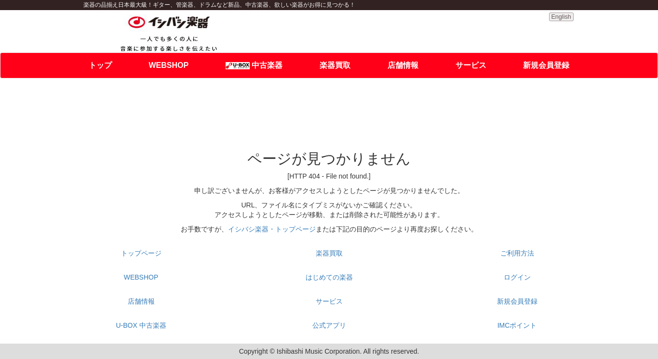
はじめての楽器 (329, 277)
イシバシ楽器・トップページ (272, 229)
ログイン (517, 277)
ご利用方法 (517, 253)
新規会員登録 (546, 65)
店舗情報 (403, 65)
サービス (471, 65)
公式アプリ (329, 325)
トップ (100, 65)
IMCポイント (517, 325)
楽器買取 (335, 65)
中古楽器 (254, 65)
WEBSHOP (168, 65)
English (561, 16)
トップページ (141, 253)
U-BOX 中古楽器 (141, 325)
